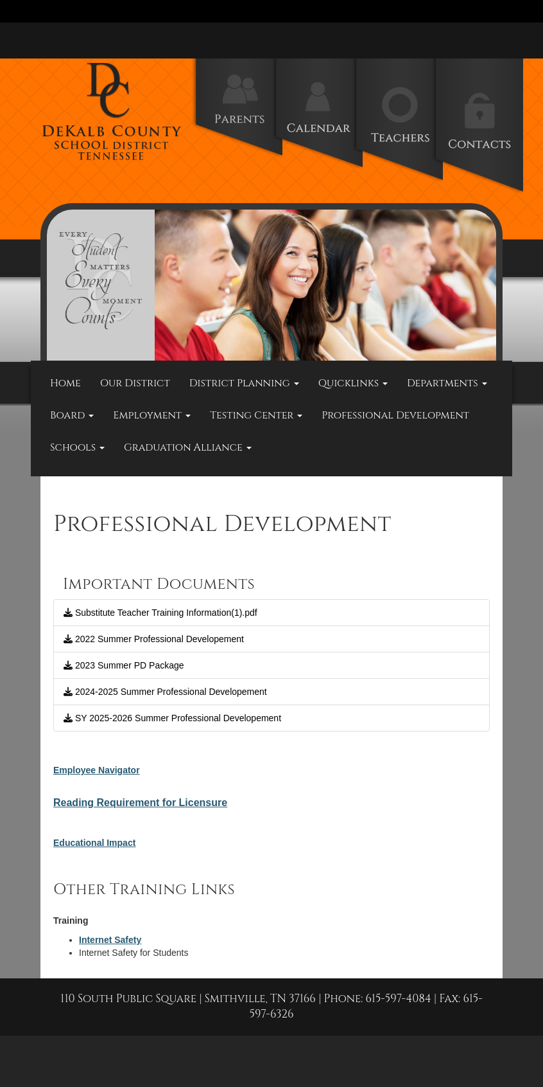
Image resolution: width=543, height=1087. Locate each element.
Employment (152, 415)
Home (65, 383)
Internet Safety (110, 940)
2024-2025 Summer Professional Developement (165, 692)
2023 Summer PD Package (124, 665)
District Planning (244, 383)
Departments (447, 383)
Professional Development (395, 415)
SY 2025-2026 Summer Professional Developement (172, 718)
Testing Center (256, 415)
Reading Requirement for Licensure (140, 802)
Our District (135, 383)
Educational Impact (94, 843)
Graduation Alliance (188, 447)
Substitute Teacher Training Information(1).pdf (160, 612)
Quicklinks (353, 383)
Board (72, 415)
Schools (77, 447)
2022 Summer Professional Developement (154, 639)
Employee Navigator (96, 770)
